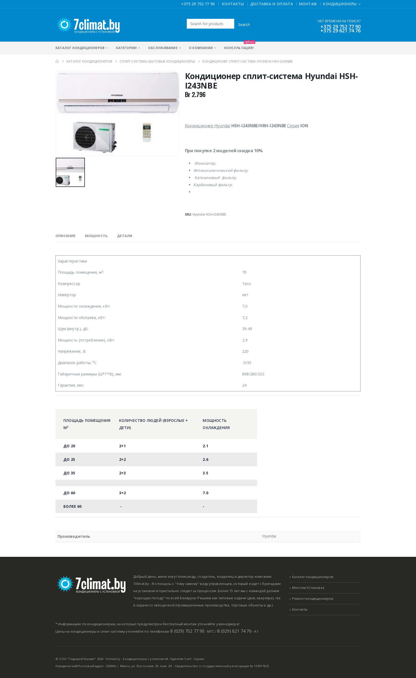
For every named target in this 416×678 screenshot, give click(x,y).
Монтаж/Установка (308, 587)
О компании (201, 48)
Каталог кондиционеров (80, 48)
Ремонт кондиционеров (312, 598)
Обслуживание (162, 48)
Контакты (233, 3)
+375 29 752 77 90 (198, 3)
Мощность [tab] (96, 235)
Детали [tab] (124, 235)
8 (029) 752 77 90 (187, 631)
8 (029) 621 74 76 (234, 631)
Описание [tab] (65, 235)
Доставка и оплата (271, 3)
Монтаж (308, 3)
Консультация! (239, 46)
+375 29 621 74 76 (340, 30)
